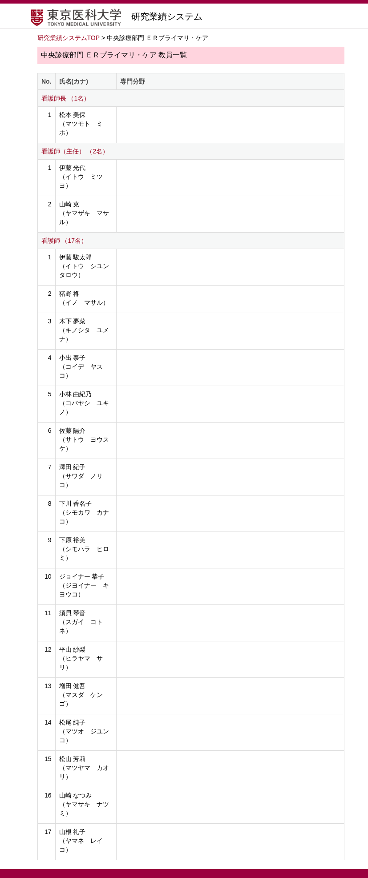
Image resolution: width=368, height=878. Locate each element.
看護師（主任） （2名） (75, 151)
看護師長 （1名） (65, 98)
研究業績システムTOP (68, 37)
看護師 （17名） (64, 240)
